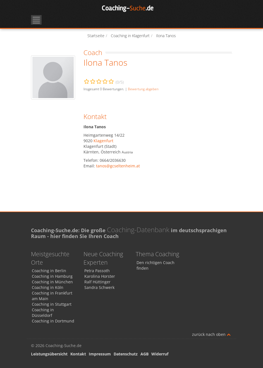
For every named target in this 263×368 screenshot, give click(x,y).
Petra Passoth (97, 270)
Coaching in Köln (47, 287)
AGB (144, 354)
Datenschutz (126, 354)
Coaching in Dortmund (53, 321)
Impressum (100, 354)
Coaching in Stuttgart (51, 304)
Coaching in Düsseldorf (43, 312)
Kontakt (78, 354)
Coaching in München (52, 281)
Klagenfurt (103, 140)
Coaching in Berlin (49, 270)
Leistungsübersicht (49, 354)
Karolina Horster (99, 276)
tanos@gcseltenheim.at (118, 165)
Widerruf (159, 354)
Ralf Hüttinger (97, 281)
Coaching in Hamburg (52, 276)
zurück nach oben (211, 334)
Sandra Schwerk (99, 287)
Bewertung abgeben (143, 89)
